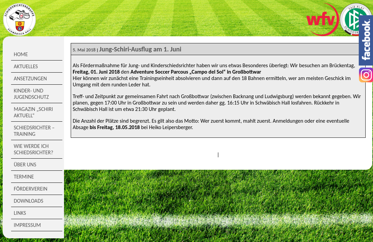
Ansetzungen (30, 78)
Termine (24, 176)
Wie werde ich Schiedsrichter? (33, 149)
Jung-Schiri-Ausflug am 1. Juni (140, 49)
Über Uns (25, 164)
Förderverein (30, 189)
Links (20, 213)
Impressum (27, 225)
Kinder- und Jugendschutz (31, 93)
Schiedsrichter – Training (34, 130)
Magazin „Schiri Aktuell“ (33, 112)
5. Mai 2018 (84, 50)
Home (21, 54)
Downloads (28, 201)
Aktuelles (26, 66)
